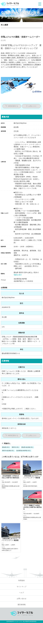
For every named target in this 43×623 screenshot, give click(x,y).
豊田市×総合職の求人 (8, 450)
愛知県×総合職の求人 (27, 447)
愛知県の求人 (6, 447)
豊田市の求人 (15, 447)
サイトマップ (21, 558)
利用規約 (21, 552)
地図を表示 (18, 275)
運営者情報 (22, 577)
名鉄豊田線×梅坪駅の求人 (23, 450)
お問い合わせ (21, 570)
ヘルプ (21, 564)
